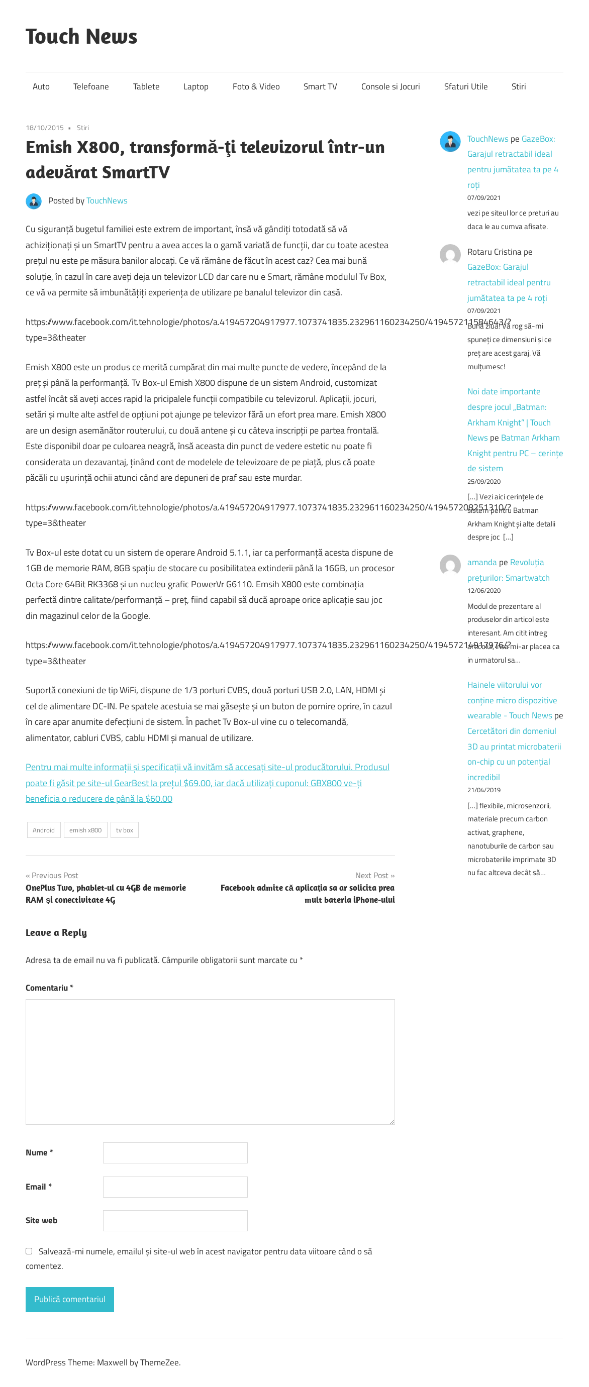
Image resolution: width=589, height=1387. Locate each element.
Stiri (519, 86)
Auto (41, 86)
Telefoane (91, 86)
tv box (124, 830)
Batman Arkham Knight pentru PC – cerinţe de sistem (515, 453)
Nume (39, 1152)
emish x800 (85, 830)
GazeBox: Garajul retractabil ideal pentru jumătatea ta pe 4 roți (509, 282)
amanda (482, 562)
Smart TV (320, 86)
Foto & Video (256, 86)
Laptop (196, 86)
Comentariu (49, 987)
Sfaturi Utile (466, 86)
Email (39, 1186)
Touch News (82, 35)
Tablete (146, 86)
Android (44, 830)
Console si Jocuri (390, 86)
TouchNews (107, 200)
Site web (41, 1220)
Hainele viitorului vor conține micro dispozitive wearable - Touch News (512, 700)
